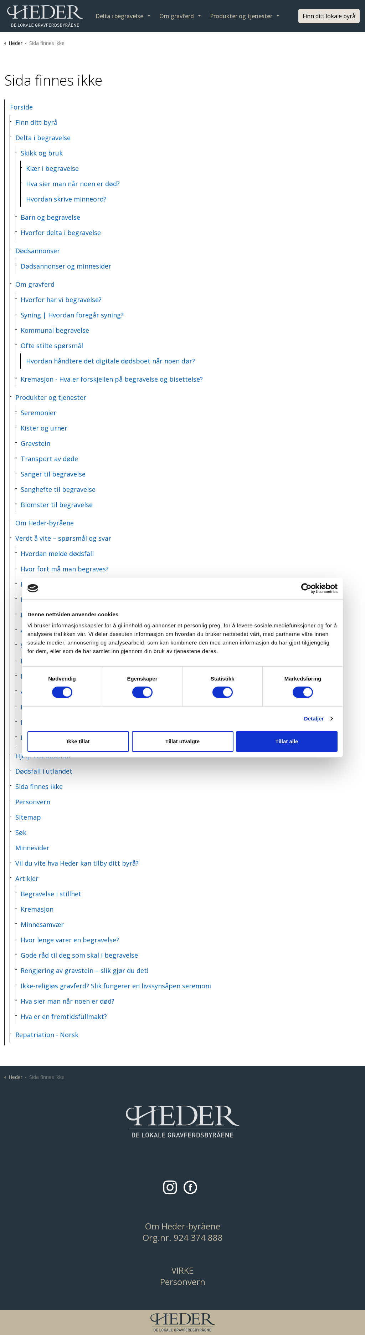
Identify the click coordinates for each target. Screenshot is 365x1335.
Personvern (32, 802)
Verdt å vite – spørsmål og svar (63, 538)
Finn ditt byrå (36, 122)
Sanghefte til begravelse (58, 489)
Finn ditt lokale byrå (329, 16)
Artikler (26, 878)
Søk (20, 832)
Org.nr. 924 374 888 (183, 1237)
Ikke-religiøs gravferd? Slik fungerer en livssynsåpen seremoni (116, 986)
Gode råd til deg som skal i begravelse (79, 955)
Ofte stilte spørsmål (52, 345)
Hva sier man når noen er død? (73, 183)
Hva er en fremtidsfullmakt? (64, 1016)
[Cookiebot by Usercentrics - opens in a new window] (306, 588)
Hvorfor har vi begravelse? (61, 299)
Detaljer (314, 718)
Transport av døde (49, 458)
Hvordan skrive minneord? (66, 199)
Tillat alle (287, 741)
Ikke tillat (78, 741)
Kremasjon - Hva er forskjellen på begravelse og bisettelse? (112, 379)
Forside (21, 107)
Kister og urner (44, 428)
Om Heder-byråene (44, 523)
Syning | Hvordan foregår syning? (72, 315)
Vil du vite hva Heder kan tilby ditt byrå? (77, 863)
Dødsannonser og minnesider (66, 266)
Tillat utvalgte (182, 741)
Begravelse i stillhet (51, 894)
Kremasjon (37, 909)
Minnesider (32, 848)
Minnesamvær (42, 924)
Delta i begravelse (119, 16)
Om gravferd (176, 16)
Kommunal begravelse (55, 330)
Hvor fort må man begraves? (65, 569)
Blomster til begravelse (57, 504)
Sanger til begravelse (53, 474)
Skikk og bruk (42, 153)
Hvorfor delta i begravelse (61, 232)
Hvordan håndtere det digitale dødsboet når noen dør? (110, 361)
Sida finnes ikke (39, 786)
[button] (182, 1121)
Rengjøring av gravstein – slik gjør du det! (84, 970)
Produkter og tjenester (241, 16)
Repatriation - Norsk (46, 1034)
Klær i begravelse (52, 168)
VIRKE (182, 1270)
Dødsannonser (37, 250)
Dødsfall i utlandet (43, 771)
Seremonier (38, 412)
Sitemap (28, 817)
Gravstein (35, 443)
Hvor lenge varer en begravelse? (70, 940)
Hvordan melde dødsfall (57, 553)
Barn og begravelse (50, 217)
